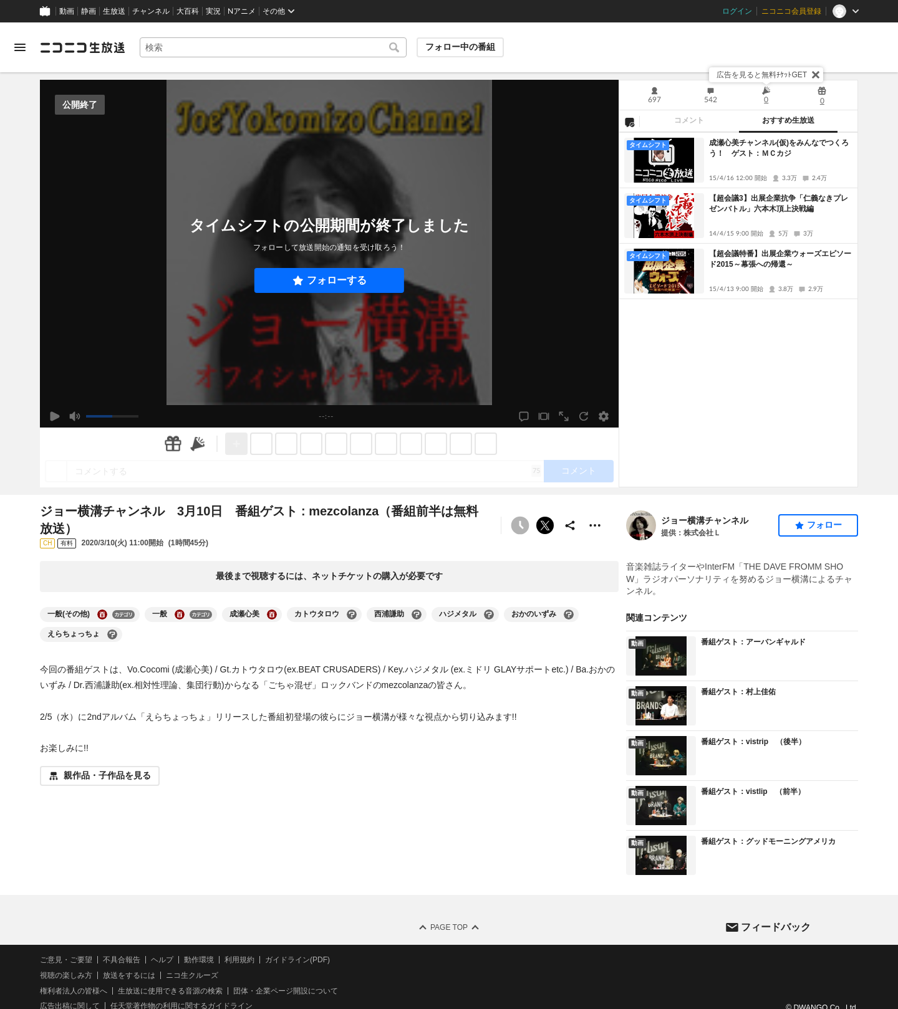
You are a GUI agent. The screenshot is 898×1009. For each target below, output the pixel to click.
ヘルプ (162, 960)
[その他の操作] (595, 525)
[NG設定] (629, 121)
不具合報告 (121, 960)
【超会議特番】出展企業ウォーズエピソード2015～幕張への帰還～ (780, 259)
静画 (88, 11)
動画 (66, 11)
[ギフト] (173, 444)
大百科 (187, 11)
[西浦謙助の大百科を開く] (417, 614)
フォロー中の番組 (460, 47)
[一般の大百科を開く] (180, 614)
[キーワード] (273, 47)
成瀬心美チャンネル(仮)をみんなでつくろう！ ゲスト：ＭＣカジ (779, 148)
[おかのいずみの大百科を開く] (569, 614)
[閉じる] (815, 74)
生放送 (114, 11)
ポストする (545, 525)
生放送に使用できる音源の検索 (170, 991)
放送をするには (129, 975)
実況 (213, 11)
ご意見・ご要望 (66, 959)
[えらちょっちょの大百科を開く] (112, 634)
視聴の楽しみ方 (66, 975)
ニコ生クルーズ (192, 975)
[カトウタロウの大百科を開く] (352, 614)
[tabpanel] (738, 310)
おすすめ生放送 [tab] (788, 120)
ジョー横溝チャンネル (704, 520)
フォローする (337, 280)
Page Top (449, 927)
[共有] (570, 525)
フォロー (824, 525)
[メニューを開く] (19, 47)
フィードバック (776, 927)
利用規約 (239, 960)
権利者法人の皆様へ (73, 991)
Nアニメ (242, 11)
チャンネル (151, 11)
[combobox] (273, 47)
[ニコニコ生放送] (82, 47)
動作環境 (199, 960)
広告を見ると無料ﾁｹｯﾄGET (762, 74)
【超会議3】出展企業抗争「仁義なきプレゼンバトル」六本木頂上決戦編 (778, 203)
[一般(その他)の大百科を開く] (102, 614)
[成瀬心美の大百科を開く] (272, 614)
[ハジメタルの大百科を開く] (489, 614)
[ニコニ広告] (197, 444)
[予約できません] (520, 525)
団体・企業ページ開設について (285, 991)
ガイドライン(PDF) (297, 960)
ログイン (737, 11)
